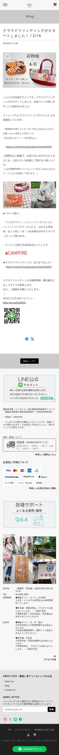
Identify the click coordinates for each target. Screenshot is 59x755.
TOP (9, 730)
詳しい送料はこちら (46, 454)
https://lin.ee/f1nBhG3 (14, 303)
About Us (9, 681)
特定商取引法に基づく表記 (44, 730)
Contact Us (10, 690)
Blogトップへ (29, 361)
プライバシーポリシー (23, 730)
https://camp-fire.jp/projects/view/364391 (29, 146)
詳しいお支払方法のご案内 (43, 488)
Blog (7, 686)
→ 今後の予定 (39, 611)
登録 (51, 709)
